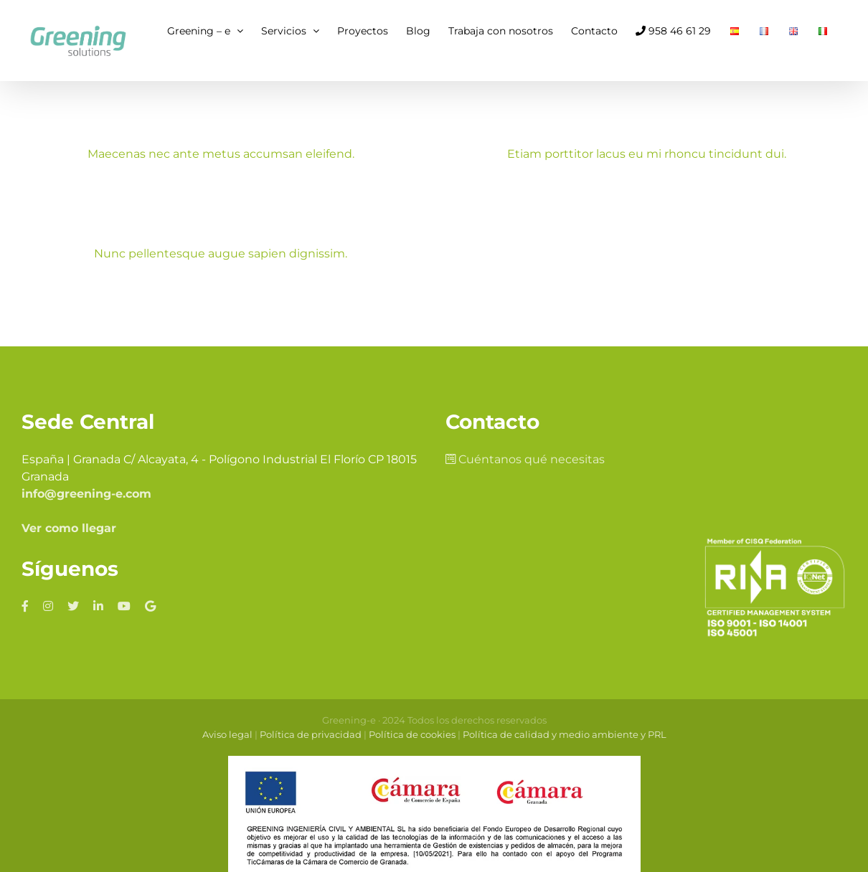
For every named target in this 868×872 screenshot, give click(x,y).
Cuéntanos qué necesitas (525, 433)
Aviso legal (227, 708)
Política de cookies (412, 708)
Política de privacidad (311, 708)
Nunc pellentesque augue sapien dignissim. (252, 248)
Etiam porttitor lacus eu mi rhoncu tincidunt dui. (639, 154)
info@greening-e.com (86, 468)
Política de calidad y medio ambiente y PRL (564, 708)
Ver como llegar (69, 502)
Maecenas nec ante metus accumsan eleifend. (221, 154)
